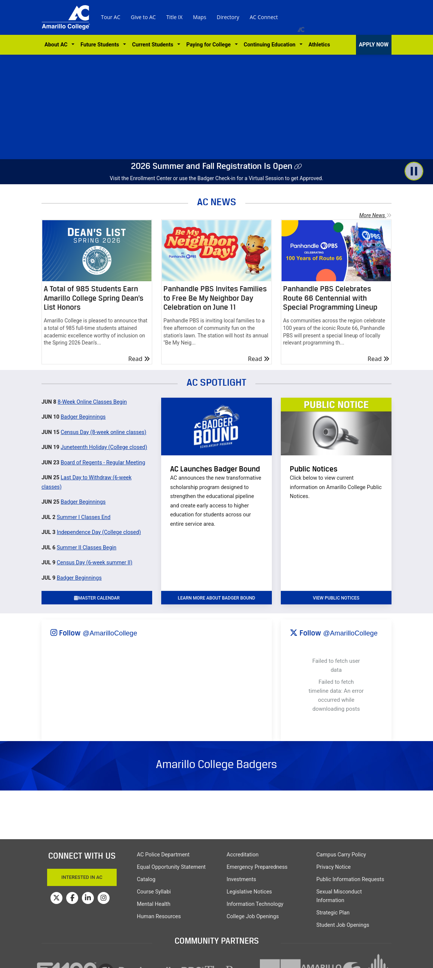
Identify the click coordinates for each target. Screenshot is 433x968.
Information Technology (255, 904)
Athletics (319, 45)
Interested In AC (81, 877)
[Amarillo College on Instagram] (104, 898)
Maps (199, 17)
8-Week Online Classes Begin (92, 402)
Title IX (174, 17)
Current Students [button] (154, 45)
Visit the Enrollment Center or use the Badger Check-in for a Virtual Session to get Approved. (216, 178)
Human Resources (159, 916)
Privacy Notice (333, 867)
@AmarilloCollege (110, 633)
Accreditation (242, 855)
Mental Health (154, 904)
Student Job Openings (342, 925)
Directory (228, 17)
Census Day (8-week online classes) (103, 432)
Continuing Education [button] (271, 45)
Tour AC (110, 17)
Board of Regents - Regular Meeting (103, 462)
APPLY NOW (374, 45)
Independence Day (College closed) (99, 532)
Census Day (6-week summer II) (94, 562)
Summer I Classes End (84, 517)
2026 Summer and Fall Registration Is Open (211, 166)
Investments (241, 879)
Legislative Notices (249, 892)
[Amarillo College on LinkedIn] (88, 898)
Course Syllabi (154, 892)
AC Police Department (163, 855)
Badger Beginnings (83, 417)
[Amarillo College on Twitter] (56, 898)
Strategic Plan (333, 913)
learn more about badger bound (216, 598)
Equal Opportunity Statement (171, 867)
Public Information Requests (350, 879)
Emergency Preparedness (257, 867)
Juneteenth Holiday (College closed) (104, 447)
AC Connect (264, 17)
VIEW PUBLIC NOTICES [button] (336, 598)
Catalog (146, 879)
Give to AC (143, 17)
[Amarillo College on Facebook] (72, 898)
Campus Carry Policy (341, 855)
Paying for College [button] (209, 45)
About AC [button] (57, 45)
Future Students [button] (101, 45)
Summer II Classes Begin (87, 547)
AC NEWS (216, 201)
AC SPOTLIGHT (216, 382)
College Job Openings (253, 916)
